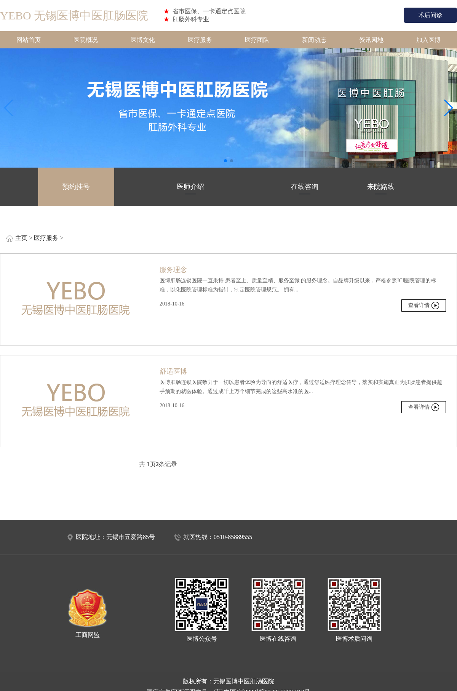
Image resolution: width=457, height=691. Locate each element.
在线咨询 (304, 188)
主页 (21, 238)
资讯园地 (371, 40)
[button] (225, 160)
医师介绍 (190, 188)
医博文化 (143, 40)
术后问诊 (430, 15)
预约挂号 (76, 188)
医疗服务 (200, 40)
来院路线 (381, 188)
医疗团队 (257, 40)
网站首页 (28, 40)
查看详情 (419, 305)
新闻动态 (314, 40)
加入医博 (428, 40)
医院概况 (86, 40)
